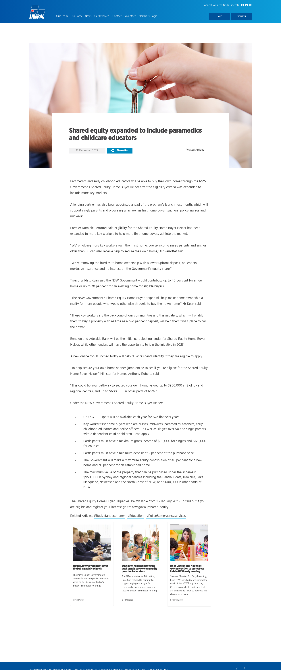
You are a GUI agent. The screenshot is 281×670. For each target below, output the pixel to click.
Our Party (76, 16)
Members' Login (148, 16)
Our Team (62, 16)
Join (219, 16)
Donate (241, 16)
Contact (117, 16)
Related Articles (195, 149)
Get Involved (101, 16)
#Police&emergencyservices (166, 516)
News (88, 16)
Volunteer (130, 16)
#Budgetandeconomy (109, 516)
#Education (135, 516)
